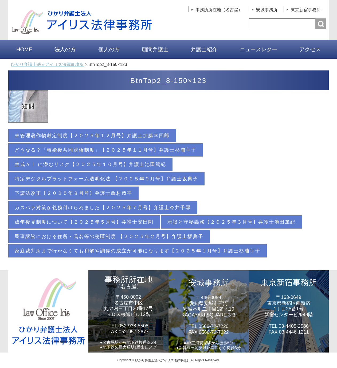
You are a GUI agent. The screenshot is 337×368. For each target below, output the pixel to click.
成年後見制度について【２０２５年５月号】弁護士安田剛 (84, 222)
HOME (24, 49)
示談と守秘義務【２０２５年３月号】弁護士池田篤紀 (231, 222)
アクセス (310, 49)
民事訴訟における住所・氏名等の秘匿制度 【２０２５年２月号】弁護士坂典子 (109, 236)
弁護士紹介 (204, 49)
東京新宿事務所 (306, 9)
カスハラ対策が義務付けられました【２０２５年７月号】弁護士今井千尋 (103, 207)
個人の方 (109, 49)
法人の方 (65, 49)
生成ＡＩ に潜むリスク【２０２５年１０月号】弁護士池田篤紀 (90, 164)
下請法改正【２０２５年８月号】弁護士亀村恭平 (73, 193)
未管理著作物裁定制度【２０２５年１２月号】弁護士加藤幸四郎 (92, 135)
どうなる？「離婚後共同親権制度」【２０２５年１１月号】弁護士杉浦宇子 (105, 150)
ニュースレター (258, 49)
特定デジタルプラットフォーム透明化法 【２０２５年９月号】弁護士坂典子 (106, 178)
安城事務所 (266, 9)
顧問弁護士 (155, 49)
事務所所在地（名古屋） (218, 9)
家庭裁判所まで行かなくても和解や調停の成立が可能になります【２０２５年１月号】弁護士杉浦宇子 (137, 251)
